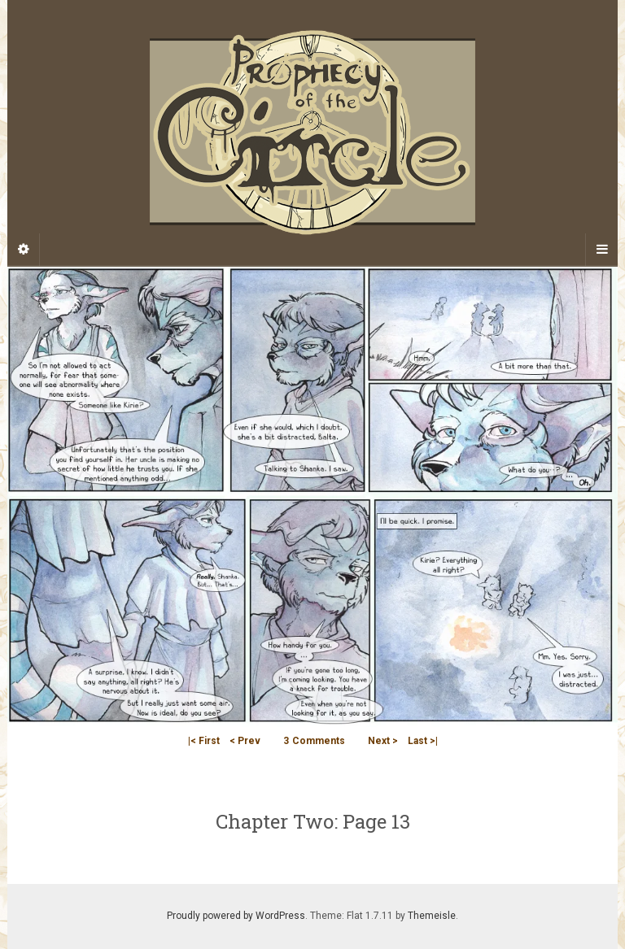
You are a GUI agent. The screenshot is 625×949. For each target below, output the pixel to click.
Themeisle (432, 915)
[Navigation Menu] (601, 249)
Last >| (423, 741)
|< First (204, 741)
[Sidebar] (23, 249)
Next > (383, 741)
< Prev (244, 741)
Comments (314, 741)
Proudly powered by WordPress (236, 915)
